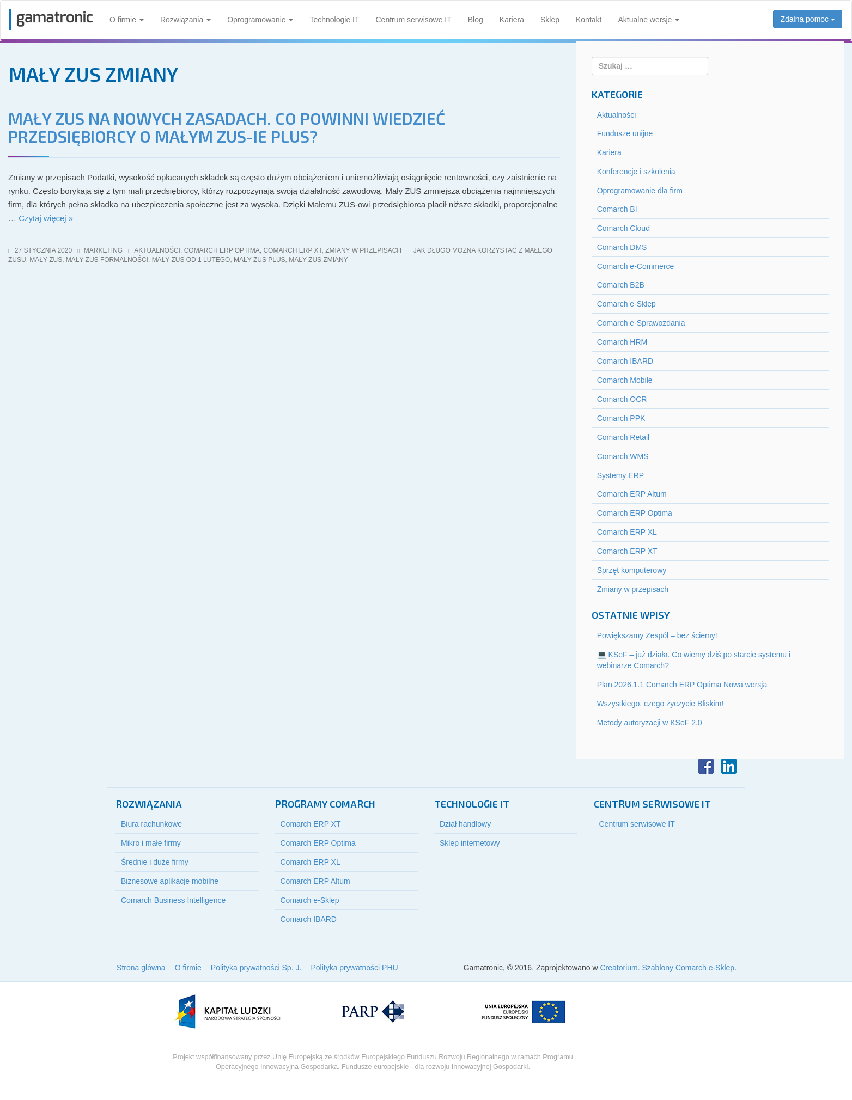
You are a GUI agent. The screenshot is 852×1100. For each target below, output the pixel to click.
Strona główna (141, 967)
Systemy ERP (620, 475)
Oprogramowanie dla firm (640, 190)
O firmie (126, 19)
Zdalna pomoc (807, 19)
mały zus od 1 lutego (191, 260)
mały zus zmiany (318, 260)
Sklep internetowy (470, 843)
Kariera (512, 19)
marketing (103, 250)
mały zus (45, 260)
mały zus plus (259, 260)
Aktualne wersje (648, 19)
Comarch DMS (622, 247)
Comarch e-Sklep (626, 304)
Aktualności (157, 250)
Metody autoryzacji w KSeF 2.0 (649, 722)
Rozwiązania (185, 19)
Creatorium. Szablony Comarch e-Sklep (667, 967)
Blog (475, 19)
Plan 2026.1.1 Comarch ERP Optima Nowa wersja (682, 684)
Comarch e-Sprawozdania (641, 323)
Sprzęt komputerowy (632, 570)
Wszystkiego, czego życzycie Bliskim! (660, 703)
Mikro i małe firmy (151, 843)
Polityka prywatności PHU (354, 967)
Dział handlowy (465, 824)
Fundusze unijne (625, 133)
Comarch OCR (622, 399)
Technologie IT (334, 19)
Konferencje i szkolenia (636, 171)
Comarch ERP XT (292, 250)
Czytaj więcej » (46, 218)
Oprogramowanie (260, 19)
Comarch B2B (620, 284)
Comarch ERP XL (627, 532)
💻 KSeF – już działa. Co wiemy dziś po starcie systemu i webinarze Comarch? (693, 660)
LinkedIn (729, 766)
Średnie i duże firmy (154, 862)
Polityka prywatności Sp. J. (256, 967)
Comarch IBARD (625, 361)
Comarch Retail (623, 437)
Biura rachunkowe (151, 824)
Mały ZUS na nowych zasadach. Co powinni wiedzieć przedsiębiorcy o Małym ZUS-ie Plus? (226, 127)
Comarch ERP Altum (632, 494)
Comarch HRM (622, 342)
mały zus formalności (107, 260)
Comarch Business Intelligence (173, 900)
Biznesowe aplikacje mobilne (169, 881)
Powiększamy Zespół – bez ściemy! (657, 635)
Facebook (706, 766)
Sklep (549, 19)
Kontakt (588, 19)
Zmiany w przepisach (363, 250)
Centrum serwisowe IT (414, 19)
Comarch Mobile (625, 380)
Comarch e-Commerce (635, 266)
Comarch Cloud (623, 228)
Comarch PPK (621, 418)
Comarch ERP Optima (222, 250)
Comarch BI (617, 209)
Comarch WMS (623, 456)
